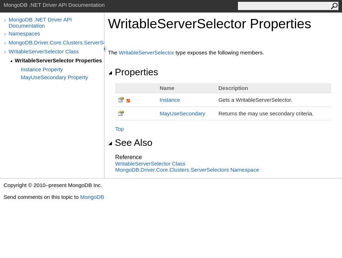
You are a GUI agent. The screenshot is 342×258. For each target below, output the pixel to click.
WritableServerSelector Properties (58, 60)
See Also (130, 142)
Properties (133, 72)
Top (119, 129)
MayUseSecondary (182, 113)
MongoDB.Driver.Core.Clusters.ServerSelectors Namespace (187, 170)
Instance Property (42, 69)
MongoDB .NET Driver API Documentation (40, 22)
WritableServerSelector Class (44, 51)
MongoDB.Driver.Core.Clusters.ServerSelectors (56, 42)
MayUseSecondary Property (54, 77)
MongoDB (92, 197)
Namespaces (24, 33)
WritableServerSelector (146, 52)
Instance (170, 100)
